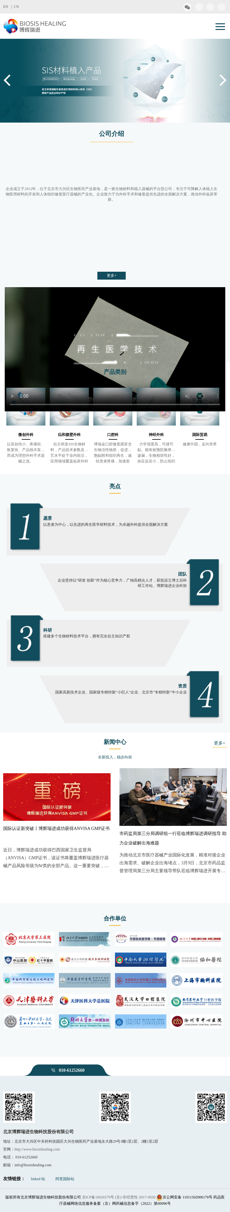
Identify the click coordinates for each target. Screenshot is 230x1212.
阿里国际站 (64, 1179)
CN (16, 6)
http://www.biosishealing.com (37, 1149)
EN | (8, 6)
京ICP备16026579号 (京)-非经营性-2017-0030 (119, 1197)
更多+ (112, 275)
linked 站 (38, 1179)
